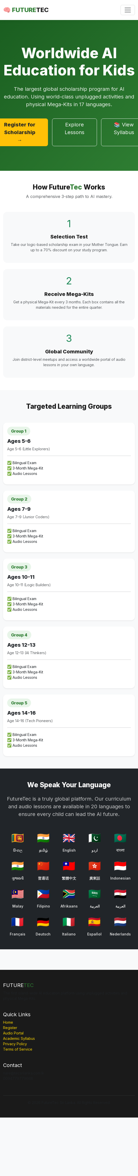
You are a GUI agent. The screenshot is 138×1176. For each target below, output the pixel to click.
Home (8, 1022)
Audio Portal (13, 1033)
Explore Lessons (74, 128)
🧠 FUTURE (26, 10)
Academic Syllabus (19, 1038)
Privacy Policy (15, 1044)
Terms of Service (17, 1049)
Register (10, 1027)
